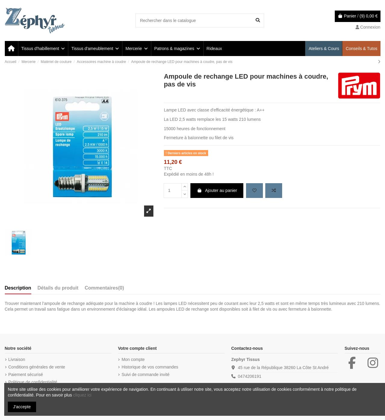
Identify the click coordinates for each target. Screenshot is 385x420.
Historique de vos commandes (150, 367)
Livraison (16, 359)
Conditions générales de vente (36, 367)
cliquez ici (82, 395)
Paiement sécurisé (25, 374)
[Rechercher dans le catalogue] (257, 20)
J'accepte (22, 406)
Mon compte (133, 359)
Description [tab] (18, 287)
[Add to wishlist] (254, 190)
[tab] (104, 289)
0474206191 (249, 376)
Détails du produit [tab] (58, 287)
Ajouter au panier (217, 190)
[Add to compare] (273, 190)
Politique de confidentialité (32, 382)
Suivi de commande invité (146, 374)
